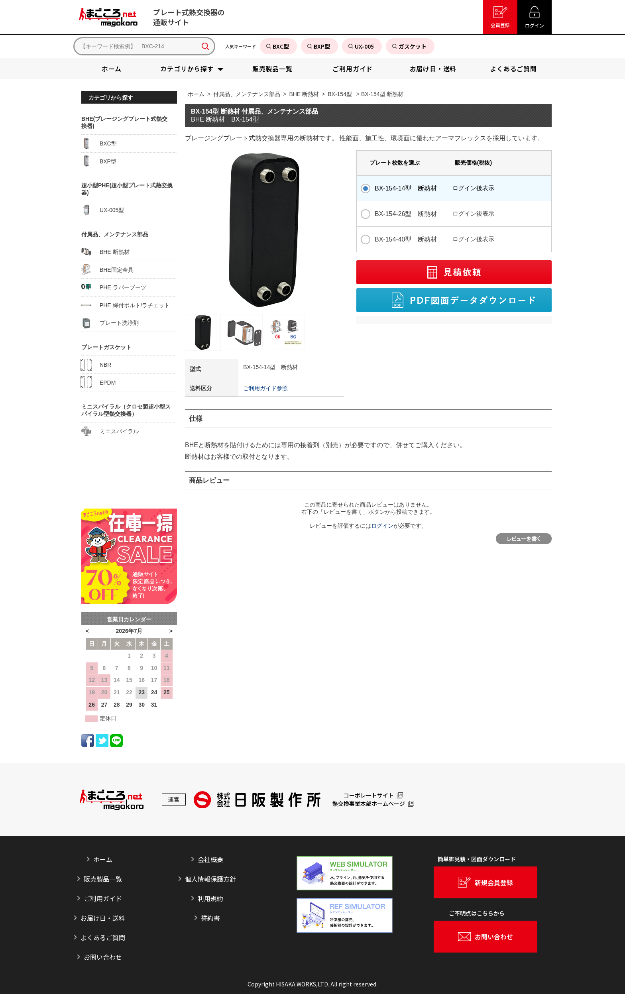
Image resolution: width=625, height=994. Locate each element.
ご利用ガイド (103, 898)
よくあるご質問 (103, 937)
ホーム (196, 94)
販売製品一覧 (103, 879)
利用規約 (210, 898)
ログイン (382, 526)
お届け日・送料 (103, 918)
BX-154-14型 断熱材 (406, 188)
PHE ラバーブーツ (113, 287)
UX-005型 (102, 210)
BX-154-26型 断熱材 (406, 213)
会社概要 (210, 859)
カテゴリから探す (110, 97)
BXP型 (98, 161)
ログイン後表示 (473, 188)
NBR (96, 365)
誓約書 (210, 918)
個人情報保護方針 (210, 879)
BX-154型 (340, 94)
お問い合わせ (103, 957)
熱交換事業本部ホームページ (368, 803)
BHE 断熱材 (304, 94)
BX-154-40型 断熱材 (406, 239)
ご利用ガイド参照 (265, 388)
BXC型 (99, 143)
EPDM (98, 382)
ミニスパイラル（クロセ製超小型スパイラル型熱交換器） (126, 410)
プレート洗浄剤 (110, 323)
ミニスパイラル (110, 431)
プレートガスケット (106, 347)
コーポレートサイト (369, 795)
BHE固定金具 (107, 269)
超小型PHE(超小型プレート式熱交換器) (127, 189)
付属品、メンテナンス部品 (246, 94)
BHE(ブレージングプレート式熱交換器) (124, 122)
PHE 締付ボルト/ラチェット (125, 305)
